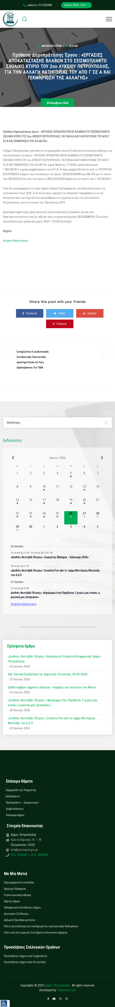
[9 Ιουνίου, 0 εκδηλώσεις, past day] (30, 491)
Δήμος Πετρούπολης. (58, 985)
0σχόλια (72, 46)
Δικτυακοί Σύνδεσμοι (16, 914)
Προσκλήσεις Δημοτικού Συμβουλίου (25, 956)
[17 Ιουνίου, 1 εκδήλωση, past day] (44, 504)
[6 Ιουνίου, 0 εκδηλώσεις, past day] (84, 477)
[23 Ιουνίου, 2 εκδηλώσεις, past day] (30, 518)
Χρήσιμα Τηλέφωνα (15, 889)
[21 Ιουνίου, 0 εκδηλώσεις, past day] (97, 504)
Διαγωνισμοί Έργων (52, 46)
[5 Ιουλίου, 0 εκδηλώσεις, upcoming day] (97, 531)
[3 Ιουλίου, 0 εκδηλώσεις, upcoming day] (71, 531)
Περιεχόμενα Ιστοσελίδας (19, 882)
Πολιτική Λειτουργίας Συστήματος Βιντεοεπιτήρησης (35, 932)
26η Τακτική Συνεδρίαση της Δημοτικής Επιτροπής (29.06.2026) (47, 674)
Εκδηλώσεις (13, 796)
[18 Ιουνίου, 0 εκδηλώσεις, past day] (57, 504)
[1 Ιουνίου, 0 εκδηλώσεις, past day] (17, 477)
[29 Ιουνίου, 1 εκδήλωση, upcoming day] (17, 531)
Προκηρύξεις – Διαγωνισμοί (22, 802)
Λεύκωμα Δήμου (15, 815)
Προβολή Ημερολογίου (24, 604)
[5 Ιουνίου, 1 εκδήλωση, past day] (71, 477)
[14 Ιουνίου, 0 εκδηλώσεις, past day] (97, 491)
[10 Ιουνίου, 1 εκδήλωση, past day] (44, 491)
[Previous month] (13, 457)
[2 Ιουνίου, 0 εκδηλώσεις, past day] (30, 477)
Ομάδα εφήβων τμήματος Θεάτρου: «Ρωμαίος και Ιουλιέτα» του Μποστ (52, 687)
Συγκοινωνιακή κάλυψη (17, 895)
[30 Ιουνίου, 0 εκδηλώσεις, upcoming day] (30, 531)
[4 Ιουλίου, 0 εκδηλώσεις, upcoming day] (84, 531)
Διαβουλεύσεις (15, 809)
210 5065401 (39, 855)
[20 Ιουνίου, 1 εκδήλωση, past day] (84, 504)
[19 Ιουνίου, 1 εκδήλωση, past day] (71, 504)
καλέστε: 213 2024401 (38, 5)
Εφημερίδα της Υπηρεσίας (21, 790)
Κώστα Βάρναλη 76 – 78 (26, 840)
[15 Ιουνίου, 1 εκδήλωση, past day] (17, 504)
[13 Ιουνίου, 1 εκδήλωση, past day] (84, 491)
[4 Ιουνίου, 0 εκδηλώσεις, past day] (57, 477)
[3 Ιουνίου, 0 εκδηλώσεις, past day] (44, 477)
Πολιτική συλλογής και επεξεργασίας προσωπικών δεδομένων (41, 926)
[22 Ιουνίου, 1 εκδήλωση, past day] (17, 518)
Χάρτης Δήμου (12, 901)
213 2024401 (20, 855)
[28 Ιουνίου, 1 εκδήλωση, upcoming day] (97, 518)
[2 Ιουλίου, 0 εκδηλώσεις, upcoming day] (57, 531)
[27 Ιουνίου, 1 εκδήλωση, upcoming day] (84, 518)
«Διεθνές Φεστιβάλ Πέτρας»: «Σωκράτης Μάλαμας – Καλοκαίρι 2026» (49, 557)
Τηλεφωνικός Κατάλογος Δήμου (22, 907)
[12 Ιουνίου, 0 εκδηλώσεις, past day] (71, 491)
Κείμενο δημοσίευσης (15, 240)
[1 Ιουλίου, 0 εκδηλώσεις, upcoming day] (44, 531)
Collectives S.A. (66, 990)
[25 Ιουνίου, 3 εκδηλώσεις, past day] (57, 518)
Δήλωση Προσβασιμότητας (19, 920)
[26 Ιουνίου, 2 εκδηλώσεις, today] (71, 518)
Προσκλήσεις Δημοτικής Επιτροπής (25, 962)
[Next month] (102, 457)
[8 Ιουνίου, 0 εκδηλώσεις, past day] (17, 491)
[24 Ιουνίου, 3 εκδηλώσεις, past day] (44, 518)
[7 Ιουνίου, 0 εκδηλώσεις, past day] (97, 477)
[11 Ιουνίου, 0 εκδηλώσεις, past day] (57, 491)
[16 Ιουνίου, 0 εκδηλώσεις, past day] (30, 504)
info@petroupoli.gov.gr (24, 850)
